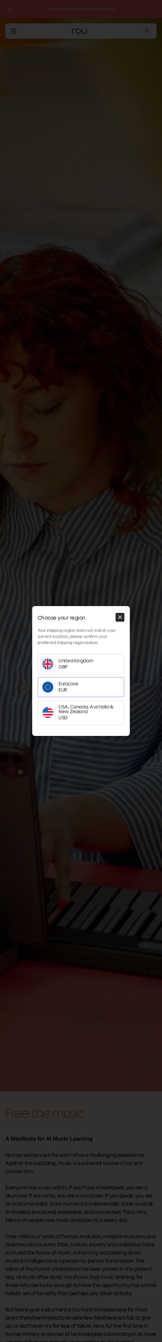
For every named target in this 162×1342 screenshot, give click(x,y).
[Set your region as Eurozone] (81, 687)
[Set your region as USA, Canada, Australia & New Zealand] (81, 712)
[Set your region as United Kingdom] (81, 664)
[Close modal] (120, 617)
